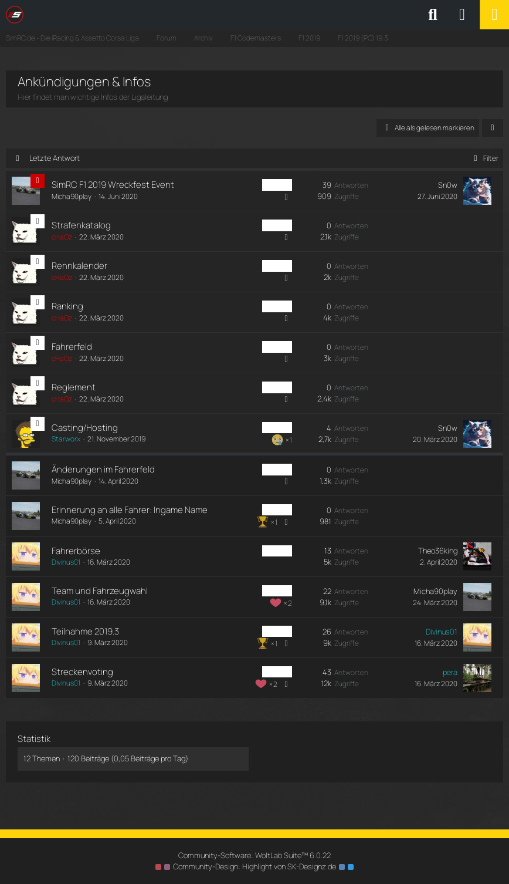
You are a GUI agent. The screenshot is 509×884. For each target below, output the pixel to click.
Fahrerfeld (72, 346)
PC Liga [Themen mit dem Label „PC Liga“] (277, 185)
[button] (492, 128)
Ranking (67, 306)
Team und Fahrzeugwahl (100, 591)
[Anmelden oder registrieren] (462, 14)
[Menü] (494, 14)
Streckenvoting (82, 672)
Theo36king (437, 550)
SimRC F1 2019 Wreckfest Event (113, 184)
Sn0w (447, 185)
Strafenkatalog (81, 225)
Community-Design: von (254, 866)
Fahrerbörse (76, 551)
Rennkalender (79, 265)
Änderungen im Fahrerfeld (103, 469)
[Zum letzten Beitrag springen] (477, 191)
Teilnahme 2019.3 (85, 631)
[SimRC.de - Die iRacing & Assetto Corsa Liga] (108, 14)
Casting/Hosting (85, 427)
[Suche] (432, 14)
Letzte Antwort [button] (54, 158)
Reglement (74, 387)
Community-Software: (254, 855)
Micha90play (71, 196)
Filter (484, 158)
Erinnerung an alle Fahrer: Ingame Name (130, 510)
